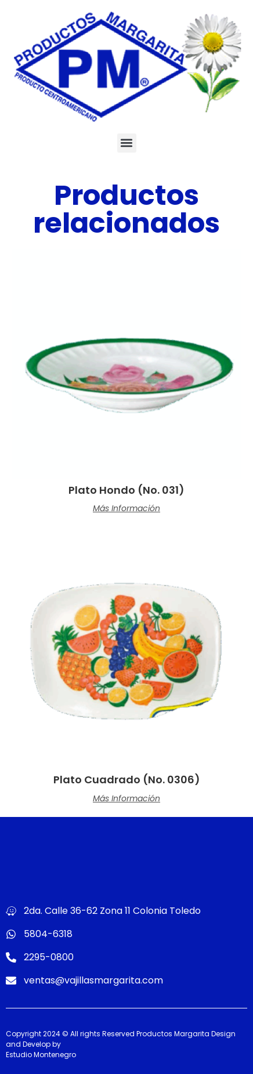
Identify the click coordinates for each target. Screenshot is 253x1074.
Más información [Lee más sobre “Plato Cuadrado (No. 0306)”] (126, 798)
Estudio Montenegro (41, 1054)
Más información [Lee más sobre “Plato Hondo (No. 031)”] (126, 508)
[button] (126, 143)
